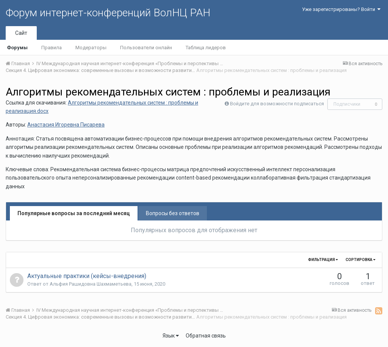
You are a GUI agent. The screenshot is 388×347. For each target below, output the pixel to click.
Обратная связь (206, 336)
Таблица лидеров (206, 47)
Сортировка (360, 260)
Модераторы (90, 47)
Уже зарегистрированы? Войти (341, 9)
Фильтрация (323, 260)
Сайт (21, 33)
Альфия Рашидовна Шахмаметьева (90, 284)
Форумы (17, 47)
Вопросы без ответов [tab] (172, 213)
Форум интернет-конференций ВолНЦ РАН (108, 12)
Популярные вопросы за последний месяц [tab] (73, 213)
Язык (171, 336)
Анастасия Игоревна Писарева (66, 125)
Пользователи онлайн (146, 47)
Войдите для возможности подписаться (277, 103)
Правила (51, 47)
